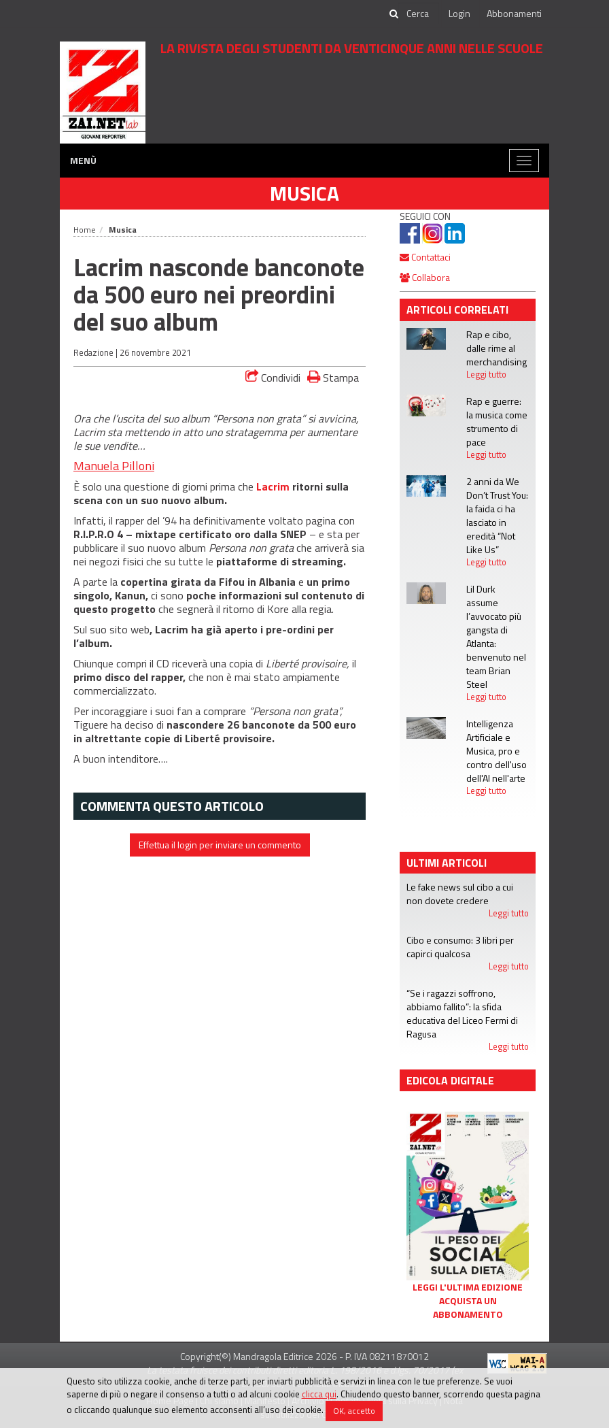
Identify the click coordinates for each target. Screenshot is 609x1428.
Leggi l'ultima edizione (468, 1287)
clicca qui (319, 1394)
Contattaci (425, 257)
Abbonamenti (514, 13)
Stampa (333, 377)
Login (459, 13)
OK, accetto (354, 1410)
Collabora (425, 277)
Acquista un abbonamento (468, 1307)
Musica (304, 193)
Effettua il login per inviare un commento (220, 844)
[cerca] (418, 13)
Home (84, 229)
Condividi (272, 377)
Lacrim (273, 486)
